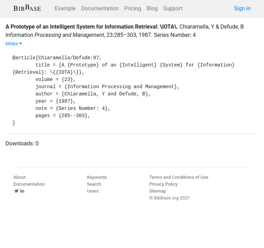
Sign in (242, 8)
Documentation (100, 8)
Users (93, 191)
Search (94, 184)
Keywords (97, 177)
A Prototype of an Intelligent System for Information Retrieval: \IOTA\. (92, 26)
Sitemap (157, 191)
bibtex (14, 43)
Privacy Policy (163, 184)
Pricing (132, 8)
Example (65, 8)
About (19, 177)
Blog (152, 8)
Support (173, 8)
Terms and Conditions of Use (178, 177)
